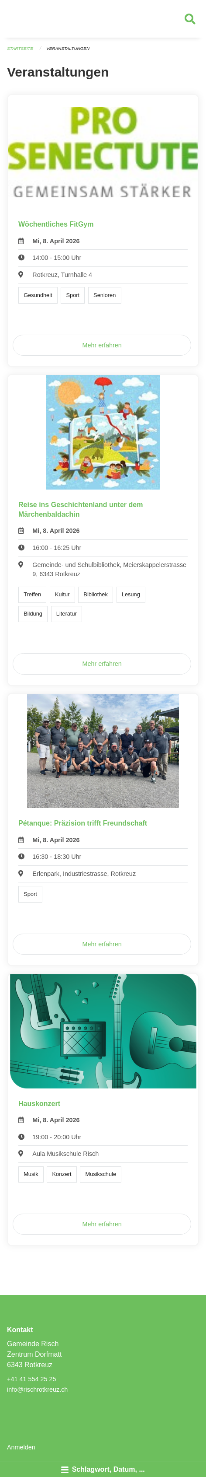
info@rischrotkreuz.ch (37, 1389)
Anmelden (21, 1447)
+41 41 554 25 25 (31, 1379)
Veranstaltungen (67, 48)
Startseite (20, 48)
